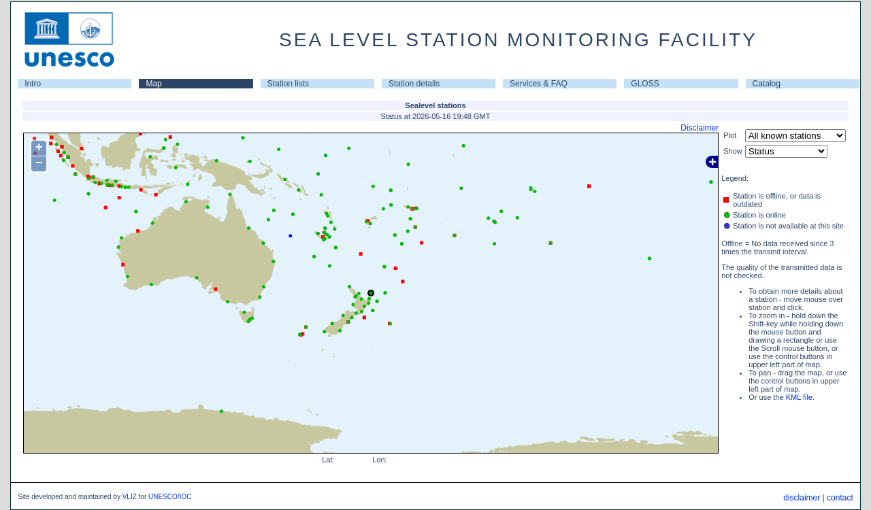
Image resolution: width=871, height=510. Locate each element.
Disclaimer (699, 128)
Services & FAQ (539, 83)
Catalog (766, 83)
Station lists (288, 83)
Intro (32, 83)
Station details (414, 83)
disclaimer (801, 498)
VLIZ (129, 496)
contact (840, 498)
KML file (799, 397)
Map (153, 83)
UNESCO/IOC (169, 496)
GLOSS (645, 83)
